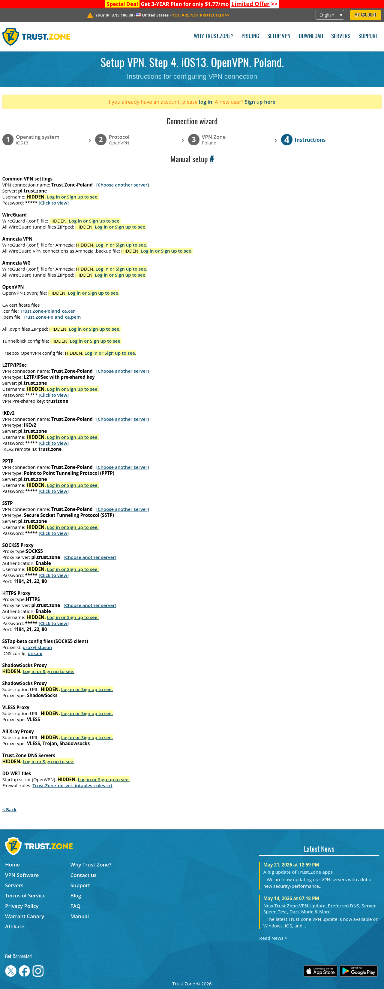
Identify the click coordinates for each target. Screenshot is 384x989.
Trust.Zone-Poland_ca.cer (47, 311)
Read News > (273, 938)
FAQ (75, 906)
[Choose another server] (122, 185)
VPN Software (22, 875)
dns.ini (35, 653)
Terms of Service (25, 895)
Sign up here (260, 101)
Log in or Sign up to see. (73, 197)
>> (254, 4)
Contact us (83, 875)
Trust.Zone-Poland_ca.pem (52, 317)
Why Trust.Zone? (213, 36)
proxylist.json (37, 647)
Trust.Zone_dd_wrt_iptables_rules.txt (72, 785)
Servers (340, 36)
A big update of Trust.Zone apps (298, 872)
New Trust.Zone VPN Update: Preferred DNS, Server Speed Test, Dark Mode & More (319, 909)
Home (12, 864)
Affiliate (14, 926)
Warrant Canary (24, 916)
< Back (9, 809)
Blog (75, 895)
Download (311, 36)
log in (205, 101)
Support (368, 36)
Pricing (250, 36)
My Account (365, 15)
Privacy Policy (21, 906)
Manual (79, 916)
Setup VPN (278, 36)
